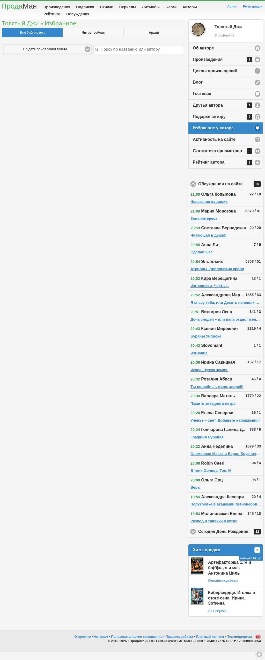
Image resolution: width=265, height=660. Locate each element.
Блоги (171, 7)
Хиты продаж (226, 558)
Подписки (85, 7)
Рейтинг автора (222, 170)
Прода (19, 6)
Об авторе (203, 56)
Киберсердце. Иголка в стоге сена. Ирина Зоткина (231, 606)
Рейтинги (52, 14)
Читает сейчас (93, 40)
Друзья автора (222, 113)
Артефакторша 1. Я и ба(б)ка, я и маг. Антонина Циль (229, 575)
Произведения (56, 7)
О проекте (82, 645)
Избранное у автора (213, 136)
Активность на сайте (214, 147)
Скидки (107, 7)
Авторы (189, 7)
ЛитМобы (151, 7)
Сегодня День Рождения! (231, 539)
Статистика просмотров (222, 159)
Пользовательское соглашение (136, 645)
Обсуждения (77, 14)
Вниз (259, 654)
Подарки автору (222, 125)
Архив (154, 40)
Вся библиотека (32, 40)
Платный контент (210, 645)
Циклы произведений (215, 79)
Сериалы (127, 7)
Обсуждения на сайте (231, 192)
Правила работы (179, 645)
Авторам (101, 645)
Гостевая (202, 101)
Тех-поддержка (239, 645)
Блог (198, 90)
